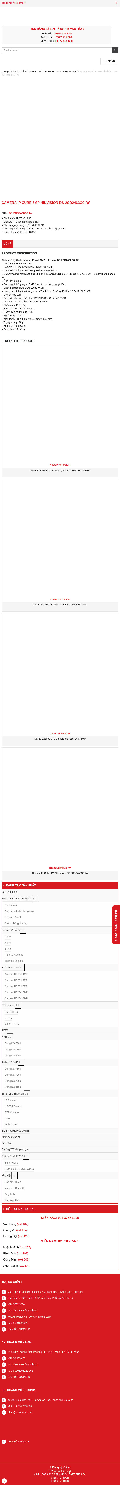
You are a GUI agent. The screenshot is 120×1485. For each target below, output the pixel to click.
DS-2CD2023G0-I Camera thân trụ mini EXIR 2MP (60, 604)
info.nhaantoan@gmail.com (23, 1310)
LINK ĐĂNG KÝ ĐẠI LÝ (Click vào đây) (57, 28)
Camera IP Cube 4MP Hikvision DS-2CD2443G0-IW (60, 873)
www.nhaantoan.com (40, 1316)
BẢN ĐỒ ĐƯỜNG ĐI (19, 1329)
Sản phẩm (20, 71)
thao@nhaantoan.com (20, 1412)
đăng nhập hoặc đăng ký (14, 3)
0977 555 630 (64, 40)
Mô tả (7, 243)
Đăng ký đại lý (60, 1467)
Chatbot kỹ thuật (60, 1471)
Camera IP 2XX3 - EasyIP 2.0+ (59, 71)
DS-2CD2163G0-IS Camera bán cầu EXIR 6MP (60, 738)
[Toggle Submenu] (35, 898)
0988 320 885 (63, 33)
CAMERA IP (34, 71)
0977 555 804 (64, 37)
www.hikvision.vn (17, 1316)
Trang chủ (7, 71)
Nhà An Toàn (61, 1477)
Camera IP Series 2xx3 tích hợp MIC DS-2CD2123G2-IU (60, 470)
